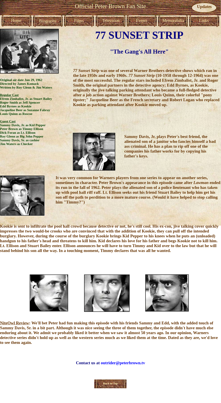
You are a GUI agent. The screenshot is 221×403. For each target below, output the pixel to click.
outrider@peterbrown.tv (123, 362)
